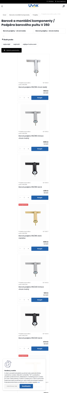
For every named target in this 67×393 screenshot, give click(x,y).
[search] (64, 6)
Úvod (4, 15)
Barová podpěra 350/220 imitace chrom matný (16, 190)
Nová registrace (61, 1)
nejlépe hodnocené (29, 44)
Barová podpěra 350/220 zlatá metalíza (15, 241)
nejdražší (16, 44)
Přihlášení (51, 1)
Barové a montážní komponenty (19, 15)
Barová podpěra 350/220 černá (47, 190)
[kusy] (9, 100)
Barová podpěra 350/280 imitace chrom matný (16, 293)
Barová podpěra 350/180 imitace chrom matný (48, 88)
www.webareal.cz (41, 391)
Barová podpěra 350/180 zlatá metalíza (47, 139)
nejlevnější (6, 44)
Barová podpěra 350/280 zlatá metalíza (31, 344)
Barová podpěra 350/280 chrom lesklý (48, 241)
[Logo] (33, 6)
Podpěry (35, 15)
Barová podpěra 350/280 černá (47, 293)
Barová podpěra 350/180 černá (15, 139)
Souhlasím (26, 386)
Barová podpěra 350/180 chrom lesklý (15, 88)
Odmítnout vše (12, 386)
